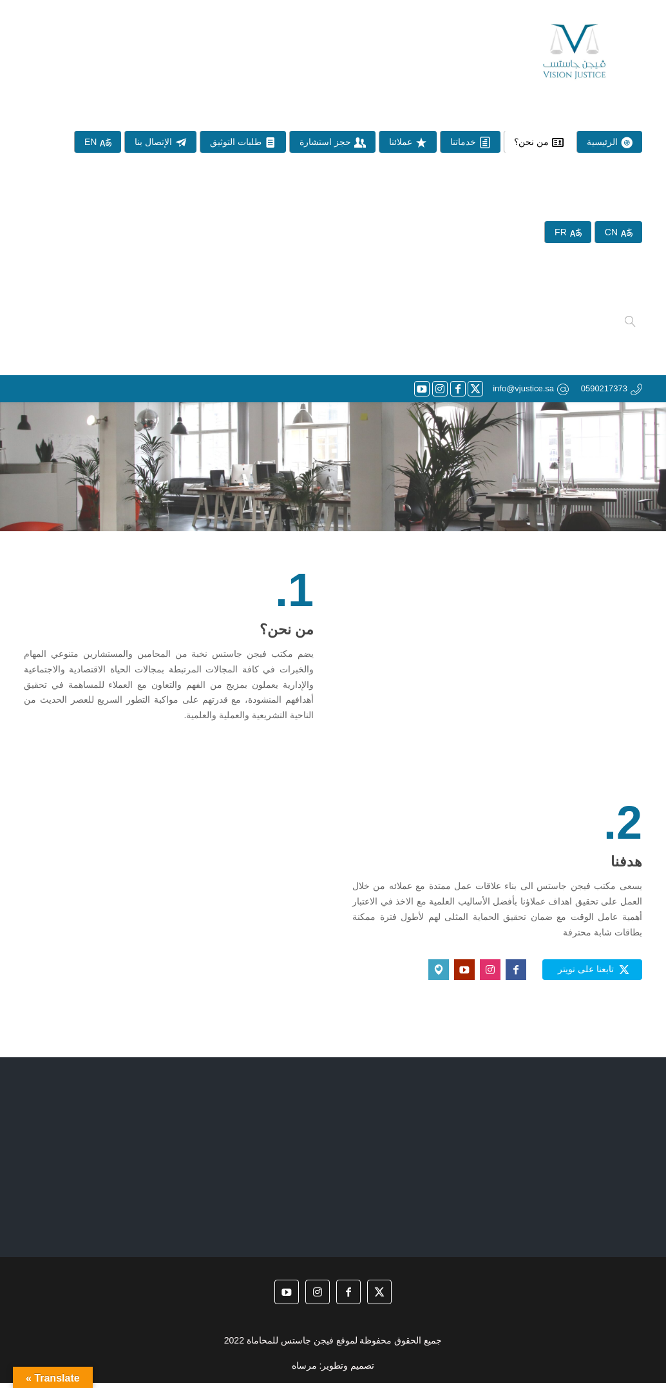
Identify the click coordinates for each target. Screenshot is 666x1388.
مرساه (304, 1370)
